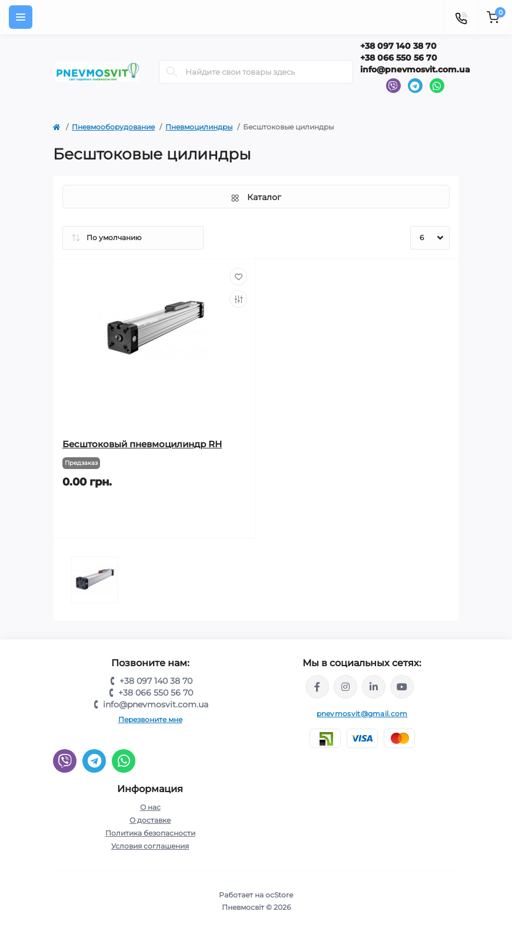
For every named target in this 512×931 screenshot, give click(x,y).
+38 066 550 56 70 (398, 57)
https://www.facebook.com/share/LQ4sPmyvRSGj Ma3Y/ (317, 686)
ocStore (279, 894)
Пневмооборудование (113, 126)
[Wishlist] (238, 276)
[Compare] (238, 299)
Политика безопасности (150, 833)
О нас (150, 807)
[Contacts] (461, 17)
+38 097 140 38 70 (398, 46)
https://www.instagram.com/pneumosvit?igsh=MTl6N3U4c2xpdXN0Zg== (345, 686)
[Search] (172, 72)
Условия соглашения (150, 846)
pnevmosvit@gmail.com (362, 713)
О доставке (150, 820)
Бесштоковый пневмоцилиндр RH (142, 444)
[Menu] (20, 17)
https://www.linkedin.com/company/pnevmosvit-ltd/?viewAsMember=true (374, 686)
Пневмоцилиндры (198, 126)
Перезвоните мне (150, 719)
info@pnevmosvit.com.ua (415, 69)
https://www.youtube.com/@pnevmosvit (402, 686)
